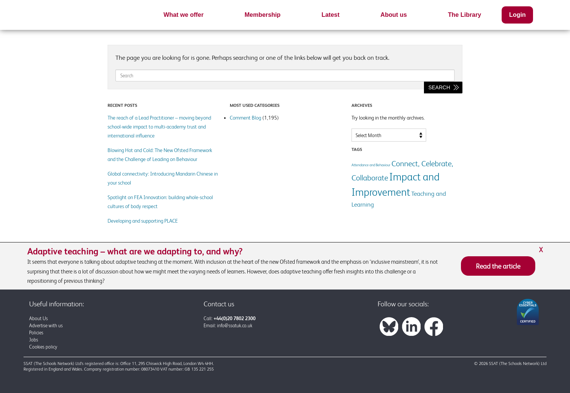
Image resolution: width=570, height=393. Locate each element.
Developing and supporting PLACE (143, 221)
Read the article (498, 266)
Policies (36, 332)
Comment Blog (245, 118)
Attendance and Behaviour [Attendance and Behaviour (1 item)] (370, 165)
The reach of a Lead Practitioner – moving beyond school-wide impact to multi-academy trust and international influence (159, 127)
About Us (38, 318)
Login (517, 14)
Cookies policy (43, 347)
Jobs (33, 340)
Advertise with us (46, 325)
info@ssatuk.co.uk (234, 325)
